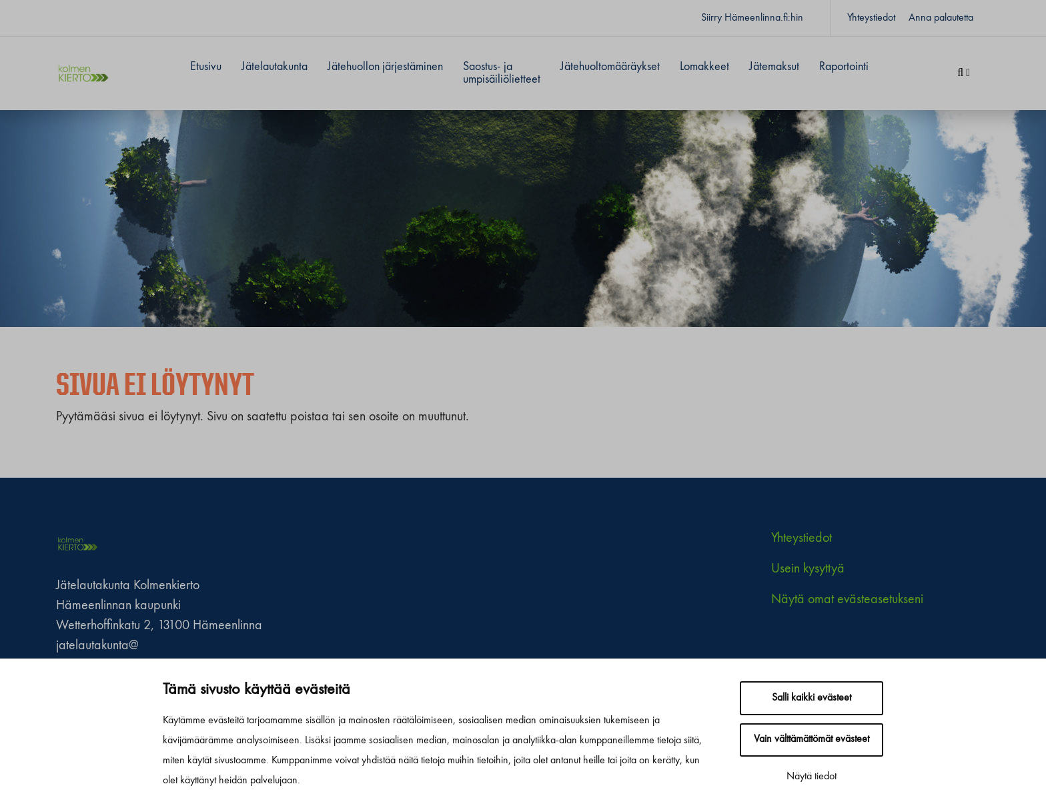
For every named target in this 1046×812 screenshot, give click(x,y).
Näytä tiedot (812, 776)
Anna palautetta (941, 18)
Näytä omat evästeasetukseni (847, 599)
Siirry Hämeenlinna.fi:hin (752, 18)
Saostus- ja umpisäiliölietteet (501, 73)
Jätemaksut (774, 67)
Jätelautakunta (274, 67)
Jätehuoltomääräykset (610, 67)
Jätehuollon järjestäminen (385, 67)
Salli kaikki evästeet (811, 698)
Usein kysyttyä (808, 569)
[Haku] (963, 73)
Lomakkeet (704, 67)
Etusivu (205, 67)
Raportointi (844, 67)
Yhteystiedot (871, 18)
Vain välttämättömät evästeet (811, 739)
